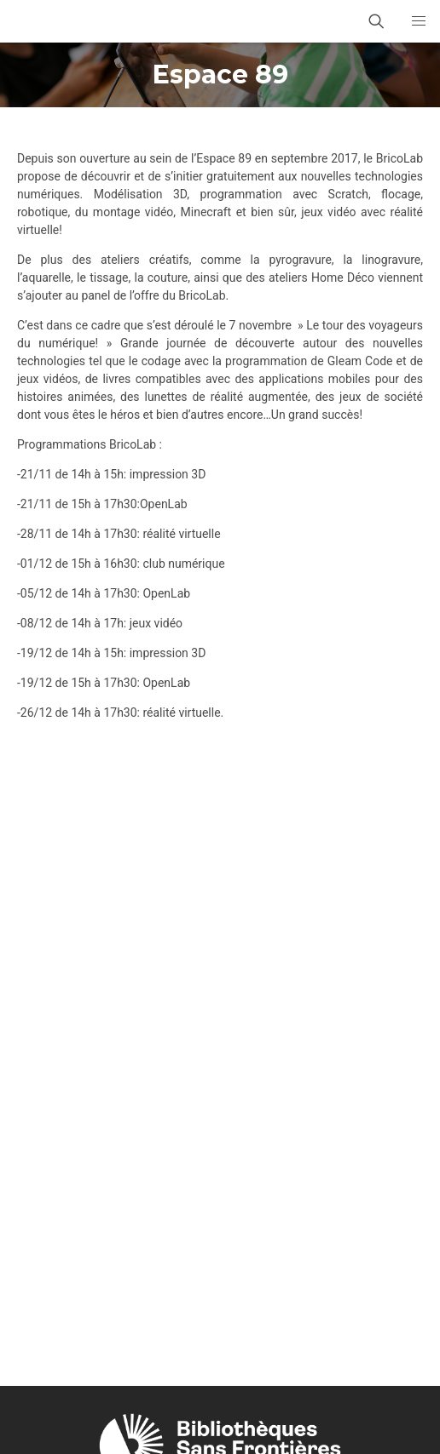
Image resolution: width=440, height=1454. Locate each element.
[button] (418, 21)
